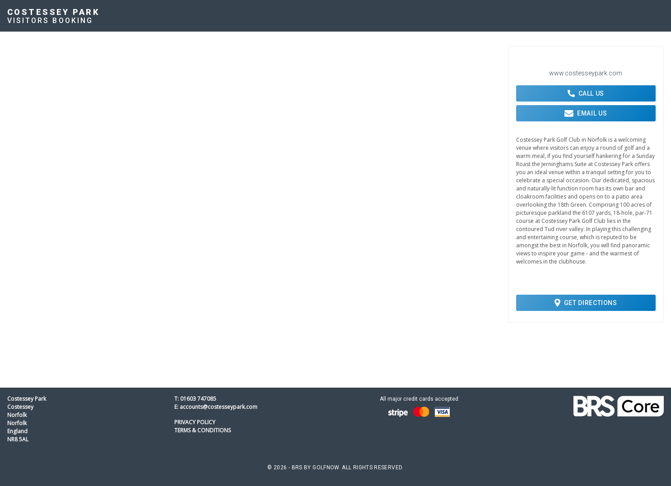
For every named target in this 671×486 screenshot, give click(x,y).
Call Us (586, 93)
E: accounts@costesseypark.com (215, 407)
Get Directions (586, 303)
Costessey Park (53, 12)
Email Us (585, 113)
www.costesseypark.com (585, 73)
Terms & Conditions (202, 430)
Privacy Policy (194, 422)
